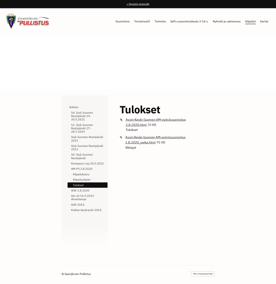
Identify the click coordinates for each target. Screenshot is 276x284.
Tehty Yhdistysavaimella (203, 274)
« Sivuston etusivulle (138, 4)
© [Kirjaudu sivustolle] (63, 274)
